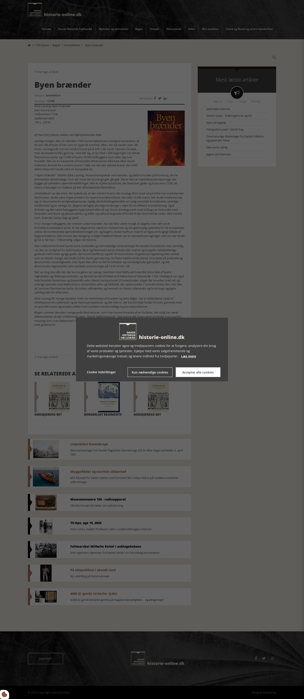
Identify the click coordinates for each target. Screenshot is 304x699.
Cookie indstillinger (101, 372)
